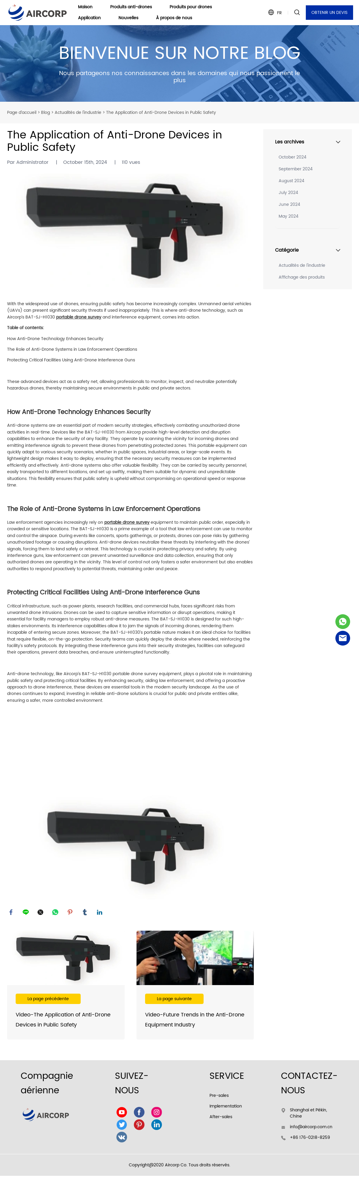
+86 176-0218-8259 (310, 1138)
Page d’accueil (21, 112)
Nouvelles (128, 18)
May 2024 (288, 216)
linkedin (100, 912)
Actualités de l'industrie (78, 112)
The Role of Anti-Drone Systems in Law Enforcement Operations (72, 349)
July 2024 (288, 192)
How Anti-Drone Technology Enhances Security (55, 338)
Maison (85, 7)
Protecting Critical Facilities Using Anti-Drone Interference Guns (71, 360)
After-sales (220, 1118)
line (26, 912)
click (179, 63)
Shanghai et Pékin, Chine (308, 1114)
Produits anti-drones (131, 7)
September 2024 (296, 169)
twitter (41, 912)
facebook (11, 912)
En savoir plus (65, 986)
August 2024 (291, 180)
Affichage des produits (302, 277)
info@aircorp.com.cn (311, 1128)
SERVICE (226, 1077)
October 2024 (292, 157)
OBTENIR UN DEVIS (329, 12)
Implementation (225, 1107)
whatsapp (55, 912)
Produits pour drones (191, 7)
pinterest (70, 912)
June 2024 (289, 204)
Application (89, 18)
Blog (45, 112)
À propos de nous (174, 18)
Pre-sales (219, 1096)
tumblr (85, 912)
